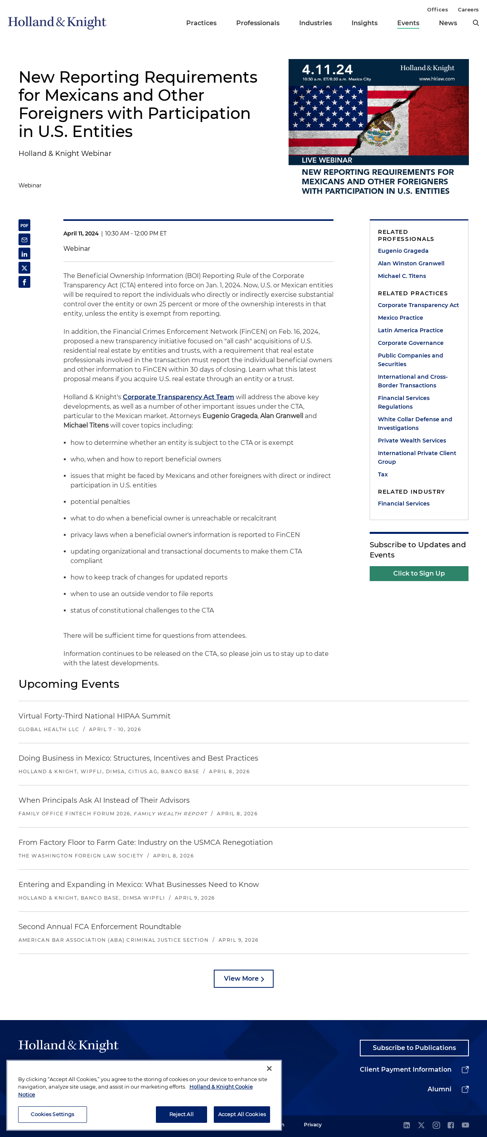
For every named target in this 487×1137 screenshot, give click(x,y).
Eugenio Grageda (403, 250)
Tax (383, 474)
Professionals (258, 23)
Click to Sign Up (419, 573)
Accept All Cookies (242, 1114)
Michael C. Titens (402, 276)
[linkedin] (407, 1125)
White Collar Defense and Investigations (415, 423)
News (448, 23)
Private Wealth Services (412, 440)
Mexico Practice (400, 317)
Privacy (313, 1125)
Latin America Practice (410, 330)
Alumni (440, 1089)
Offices (437, 9)
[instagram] (436, 1125)
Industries (315, 23)
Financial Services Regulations (404, 402)
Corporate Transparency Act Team (178, 397)
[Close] (269, 1069)
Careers (468, 9)
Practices (201, 23)
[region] (144, 1095)
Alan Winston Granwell (411, 263)
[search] (476, 23)
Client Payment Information (406, 1069)
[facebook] (451, 1125)
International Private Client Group (417, 457)
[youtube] (465, 1125)
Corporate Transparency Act (418, 305)
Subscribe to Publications (414, 1048)
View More (241, 978)
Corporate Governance (411, 342)
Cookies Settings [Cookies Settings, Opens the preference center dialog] (52, 1114)
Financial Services (404, 503)
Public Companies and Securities (410, 360)
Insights (365, 23)
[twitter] (421, 1125)
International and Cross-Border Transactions (413, 381)
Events (408, 23)
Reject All (181, 1114)
